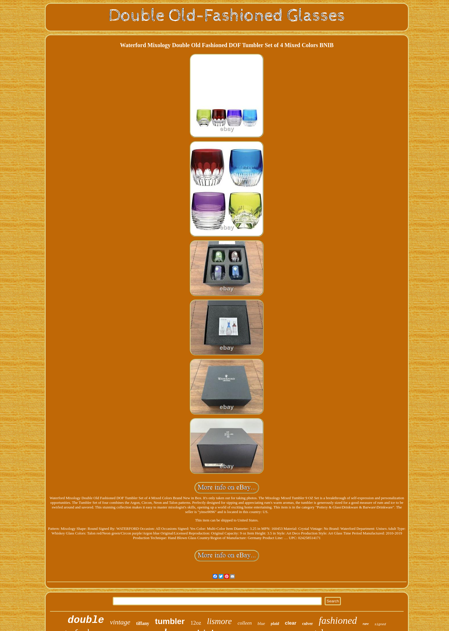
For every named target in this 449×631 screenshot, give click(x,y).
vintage (120, 622)
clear (290, 623)
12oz (196, 623)
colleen (245, 623)
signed (380, 624)
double (86, 620)
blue (261, 623)
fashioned (338, 620)
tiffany (142, 623)
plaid (275, 623)
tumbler (170, 621)
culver (307, 623)
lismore (219, 621)
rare (366, 624)
